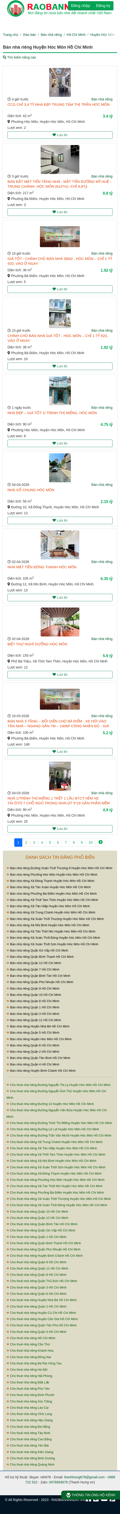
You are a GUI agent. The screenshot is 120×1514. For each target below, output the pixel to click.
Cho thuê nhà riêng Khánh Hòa (30, 1350)
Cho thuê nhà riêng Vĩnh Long (29, 1414)
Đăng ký (103, 6)
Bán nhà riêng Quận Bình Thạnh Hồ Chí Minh (40, 957)
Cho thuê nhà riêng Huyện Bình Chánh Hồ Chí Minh (45, 1255)
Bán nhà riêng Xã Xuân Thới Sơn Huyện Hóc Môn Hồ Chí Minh (52, 944)
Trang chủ (10, 35)
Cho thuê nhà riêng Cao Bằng (29, 1439)
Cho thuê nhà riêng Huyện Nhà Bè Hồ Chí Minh (42, 1300)
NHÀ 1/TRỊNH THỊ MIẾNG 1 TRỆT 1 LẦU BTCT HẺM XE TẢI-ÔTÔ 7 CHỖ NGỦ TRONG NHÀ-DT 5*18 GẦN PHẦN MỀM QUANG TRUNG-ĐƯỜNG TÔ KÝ (59, 803)
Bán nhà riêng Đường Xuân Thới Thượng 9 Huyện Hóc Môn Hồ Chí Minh (59, 868)
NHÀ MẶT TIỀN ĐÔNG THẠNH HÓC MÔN (42, 567)
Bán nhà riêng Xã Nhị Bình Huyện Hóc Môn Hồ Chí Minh (48, 925)
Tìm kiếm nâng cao (19, 57)
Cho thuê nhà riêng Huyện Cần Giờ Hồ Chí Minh (42, 1319)
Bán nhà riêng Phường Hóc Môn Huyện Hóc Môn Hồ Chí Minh (52, 874)
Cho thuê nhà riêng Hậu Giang (30, 1420)
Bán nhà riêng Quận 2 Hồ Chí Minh (33, 1051)
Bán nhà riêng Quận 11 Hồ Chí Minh (34, 1020)
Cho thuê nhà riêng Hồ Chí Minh (31, 1338)
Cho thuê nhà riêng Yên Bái (28, 1445)
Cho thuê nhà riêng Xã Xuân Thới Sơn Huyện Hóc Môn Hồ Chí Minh (56, 1167)
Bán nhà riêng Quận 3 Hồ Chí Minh (33, 1014)
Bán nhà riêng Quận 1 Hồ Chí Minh (33, 1007)
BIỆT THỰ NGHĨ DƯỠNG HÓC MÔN (37, 644)
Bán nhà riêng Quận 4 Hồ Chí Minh (33, 1064)
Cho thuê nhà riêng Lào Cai (28, 1407)
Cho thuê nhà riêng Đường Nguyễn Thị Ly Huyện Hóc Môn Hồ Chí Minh (58, 1085)
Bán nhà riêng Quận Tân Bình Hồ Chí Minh (38, 1058)
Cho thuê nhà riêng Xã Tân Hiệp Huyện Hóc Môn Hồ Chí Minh (52, 1148)
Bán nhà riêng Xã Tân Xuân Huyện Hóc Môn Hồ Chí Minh (49, 887)
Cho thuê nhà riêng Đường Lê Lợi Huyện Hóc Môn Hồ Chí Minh (53, 1129)
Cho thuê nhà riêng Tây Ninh (28, 1433)
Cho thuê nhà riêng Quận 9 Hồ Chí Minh (37, 1262)
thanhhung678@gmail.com (84, 1477)
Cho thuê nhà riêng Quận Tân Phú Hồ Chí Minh (42, 1325)
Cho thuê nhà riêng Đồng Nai (29, 1357)
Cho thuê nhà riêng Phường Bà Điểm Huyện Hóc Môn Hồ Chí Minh (55, 1192)
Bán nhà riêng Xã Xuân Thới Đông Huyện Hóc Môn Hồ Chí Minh (53, 937)
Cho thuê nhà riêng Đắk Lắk (28, 1382)
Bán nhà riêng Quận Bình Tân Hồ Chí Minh (38, 976)
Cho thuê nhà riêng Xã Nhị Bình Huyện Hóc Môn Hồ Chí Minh (52, 1161)
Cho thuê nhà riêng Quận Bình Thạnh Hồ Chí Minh (44, 1243)
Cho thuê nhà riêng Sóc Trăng (29, 1401)
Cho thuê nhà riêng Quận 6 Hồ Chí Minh (37, 1294)
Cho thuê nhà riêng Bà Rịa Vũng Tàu (34, 1363)
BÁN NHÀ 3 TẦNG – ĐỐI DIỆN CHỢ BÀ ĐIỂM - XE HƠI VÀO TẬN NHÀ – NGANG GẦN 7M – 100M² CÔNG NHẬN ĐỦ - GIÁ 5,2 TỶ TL (58, 726)
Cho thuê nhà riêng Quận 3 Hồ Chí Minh (37, 1287)
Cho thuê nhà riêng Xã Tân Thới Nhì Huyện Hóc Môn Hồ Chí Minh (55, 1186)
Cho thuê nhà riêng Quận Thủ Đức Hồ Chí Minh (42, 1281)
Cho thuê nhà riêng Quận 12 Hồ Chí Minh (37, 1218)
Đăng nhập (80, 6)
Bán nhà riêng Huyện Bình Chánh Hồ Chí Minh (41, 1070)
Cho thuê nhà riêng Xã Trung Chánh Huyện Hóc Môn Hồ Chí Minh (55, 1142)
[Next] (100, 842)
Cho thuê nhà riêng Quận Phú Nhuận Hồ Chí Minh (43, 1249)
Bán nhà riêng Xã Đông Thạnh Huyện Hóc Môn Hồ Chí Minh (50, 881)
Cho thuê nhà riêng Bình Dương (31, 1458)
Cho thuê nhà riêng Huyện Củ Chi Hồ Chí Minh (41, 1313)
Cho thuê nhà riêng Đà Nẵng (28, 1426)
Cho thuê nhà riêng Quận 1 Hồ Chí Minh (37, 1237)
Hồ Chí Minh (76, 35)
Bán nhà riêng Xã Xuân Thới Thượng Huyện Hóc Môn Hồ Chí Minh (55, 919)
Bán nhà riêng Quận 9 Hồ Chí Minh (33, 988)
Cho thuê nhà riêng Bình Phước (31, 1395)
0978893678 (58, 1482)
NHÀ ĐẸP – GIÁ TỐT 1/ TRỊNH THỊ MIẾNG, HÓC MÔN (52, 413)
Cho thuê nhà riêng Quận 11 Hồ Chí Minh (37, 1268)
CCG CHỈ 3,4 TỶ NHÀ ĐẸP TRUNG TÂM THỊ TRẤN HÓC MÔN (59, 104)
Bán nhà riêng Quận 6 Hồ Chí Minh (33, 1045)
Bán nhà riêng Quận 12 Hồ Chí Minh (34, 963)
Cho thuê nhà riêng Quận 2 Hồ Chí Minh (37, 1306)
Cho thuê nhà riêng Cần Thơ (28, 1344)
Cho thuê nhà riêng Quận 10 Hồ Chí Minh (37, 1211)
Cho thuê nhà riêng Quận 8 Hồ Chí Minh (37, 1274)
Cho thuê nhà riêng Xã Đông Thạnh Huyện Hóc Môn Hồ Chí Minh (54, 1173)
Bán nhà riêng (51, 35)
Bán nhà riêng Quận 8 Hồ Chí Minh (33, 1001)
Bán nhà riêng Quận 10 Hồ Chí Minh (34, 995)
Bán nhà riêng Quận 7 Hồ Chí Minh (33, 969)
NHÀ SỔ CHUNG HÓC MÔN (31, 490)
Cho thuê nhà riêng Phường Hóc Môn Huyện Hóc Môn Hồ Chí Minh (56, 1180)
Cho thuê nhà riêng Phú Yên (28, 1388)
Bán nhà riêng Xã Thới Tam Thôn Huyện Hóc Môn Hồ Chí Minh (52, 900)
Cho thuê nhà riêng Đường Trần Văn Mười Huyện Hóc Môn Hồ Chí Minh (59, 1135)
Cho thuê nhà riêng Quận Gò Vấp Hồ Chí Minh (41, 1230)
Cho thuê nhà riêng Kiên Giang (30, 1452)
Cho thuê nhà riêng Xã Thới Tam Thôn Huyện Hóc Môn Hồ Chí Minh (56, 1154)
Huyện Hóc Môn (102, 35)
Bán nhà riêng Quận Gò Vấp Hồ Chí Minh (37, 950)
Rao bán (29, 35)
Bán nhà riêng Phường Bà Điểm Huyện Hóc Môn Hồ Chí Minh (52, 893)
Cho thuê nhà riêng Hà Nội (27, 1369)
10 (91, 842)
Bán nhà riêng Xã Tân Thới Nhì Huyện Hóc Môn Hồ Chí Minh (51, 931)
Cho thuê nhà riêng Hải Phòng (29, 1376)
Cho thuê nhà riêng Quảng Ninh (30, 1464)
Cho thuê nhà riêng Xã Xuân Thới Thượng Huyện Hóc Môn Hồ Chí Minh (59, 1199)
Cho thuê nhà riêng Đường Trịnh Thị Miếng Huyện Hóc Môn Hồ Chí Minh (59, 1123)
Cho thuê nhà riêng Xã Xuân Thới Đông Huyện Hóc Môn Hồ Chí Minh (57, 1205)
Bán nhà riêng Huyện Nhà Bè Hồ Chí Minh (38, 1026)
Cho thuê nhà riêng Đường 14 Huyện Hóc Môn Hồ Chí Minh (50, 1104)
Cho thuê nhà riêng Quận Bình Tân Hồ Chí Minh (42, 1224)
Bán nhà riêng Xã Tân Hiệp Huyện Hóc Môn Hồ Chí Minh (48, 906)
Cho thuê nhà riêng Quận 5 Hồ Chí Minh (37, 1332)
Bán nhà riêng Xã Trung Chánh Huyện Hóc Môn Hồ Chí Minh (51, 912)
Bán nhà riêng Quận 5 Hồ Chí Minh (33, 1032)
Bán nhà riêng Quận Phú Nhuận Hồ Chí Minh (40, 982)
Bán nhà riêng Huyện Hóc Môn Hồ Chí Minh (39, 1039)
